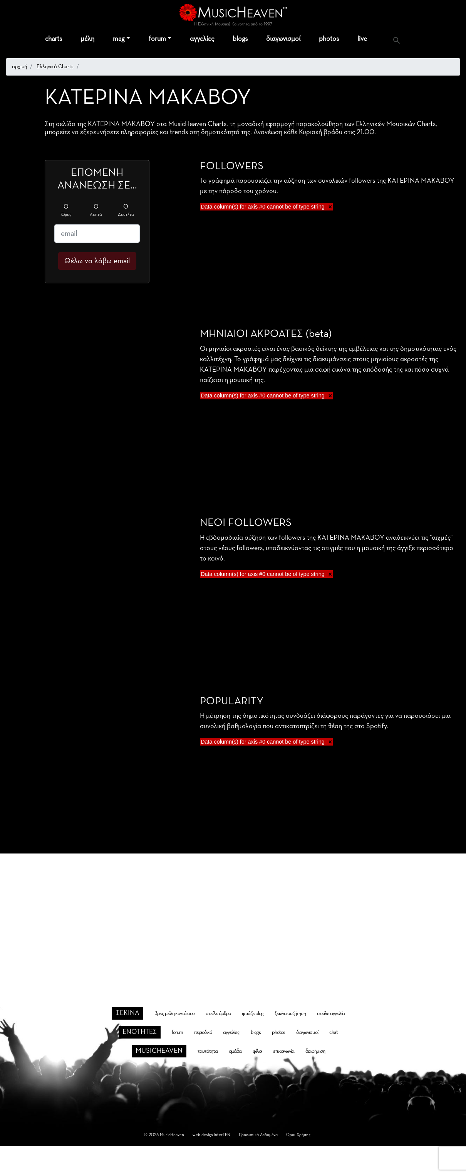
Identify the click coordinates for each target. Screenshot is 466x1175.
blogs (240, 38)
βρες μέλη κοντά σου (174, 1013)
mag (118, 38)
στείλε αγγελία (331, 1013)
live (362, 38)
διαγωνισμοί (283, 38)
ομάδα (235, 1051)
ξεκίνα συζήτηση (290, 1013)
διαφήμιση (315, 1051)
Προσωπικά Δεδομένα (258, 1135)
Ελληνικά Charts (55, 66)
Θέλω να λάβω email (97, 261)
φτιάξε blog (252, 1013)
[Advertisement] (233, 917)
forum (157, 38)
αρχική (19, 66)
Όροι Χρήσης (298, 1135)
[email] (97, 233)
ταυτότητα (208, 1051)
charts (53, 38)
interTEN (222, 1135)
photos (329, 38)
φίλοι (257, 1051)
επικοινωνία (283, 1051)
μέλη (87, 38)
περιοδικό (203, 1032)
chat (333, 1032)
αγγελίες (202, 38)
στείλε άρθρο (218, 1013)
